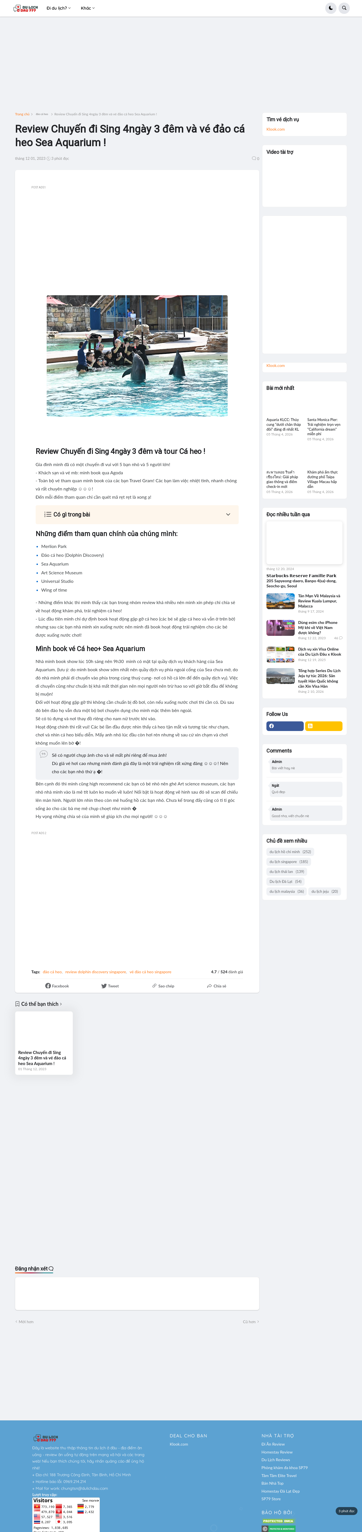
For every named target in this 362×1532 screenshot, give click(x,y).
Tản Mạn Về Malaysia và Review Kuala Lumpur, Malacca (319, 600)
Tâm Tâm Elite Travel (279, 1475)
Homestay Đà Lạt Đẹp (281, 1491)
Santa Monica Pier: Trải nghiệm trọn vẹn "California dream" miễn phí (324, 426)
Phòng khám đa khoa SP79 (285, 1467)
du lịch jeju (324, 891)
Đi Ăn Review (273, 1444)
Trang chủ (22, 114)
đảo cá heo (42, 114)
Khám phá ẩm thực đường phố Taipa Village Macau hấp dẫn (322, 479)
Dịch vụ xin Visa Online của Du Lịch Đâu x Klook (319, 651)
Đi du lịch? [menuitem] (57, 8)
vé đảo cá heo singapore (150, 971)
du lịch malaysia (287, 891)
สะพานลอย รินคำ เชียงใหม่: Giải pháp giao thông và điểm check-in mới (282, 479)
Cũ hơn (249, 1321)
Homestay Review (277, 1452)
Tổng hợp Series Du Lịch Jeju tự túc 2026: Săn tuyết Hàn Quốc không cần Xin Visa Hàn (319, 678)
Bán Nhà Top (273, 1483)
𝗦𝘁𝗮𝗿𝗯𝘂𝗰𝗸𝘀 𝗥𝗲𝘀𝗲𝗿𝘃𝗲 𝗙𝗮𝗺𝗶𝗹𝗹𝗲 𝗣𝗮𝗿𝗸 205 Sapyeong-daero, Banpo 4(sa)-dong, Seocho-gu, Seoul (301, 580)
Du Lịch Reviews (276, 1459)
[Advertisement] (181, 66)
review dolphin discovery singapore (95, 971)
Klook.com (275, 129)
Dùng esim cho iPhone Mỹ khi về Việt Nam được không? (317, 627)
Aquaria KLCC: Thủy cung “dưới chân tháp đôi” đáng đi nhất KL (283, 424)
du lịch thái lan (287, 872)
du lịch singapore (289, 862)
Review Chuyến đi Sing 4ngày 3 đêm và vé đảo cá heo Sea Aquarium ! (42, 1058)
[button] (331, 8)
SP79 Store (271, 1498)
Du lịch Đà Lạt (285, 881)
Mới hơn (26, 1321)
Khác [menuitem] (86, 8)
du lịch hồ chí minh (290, 852)
